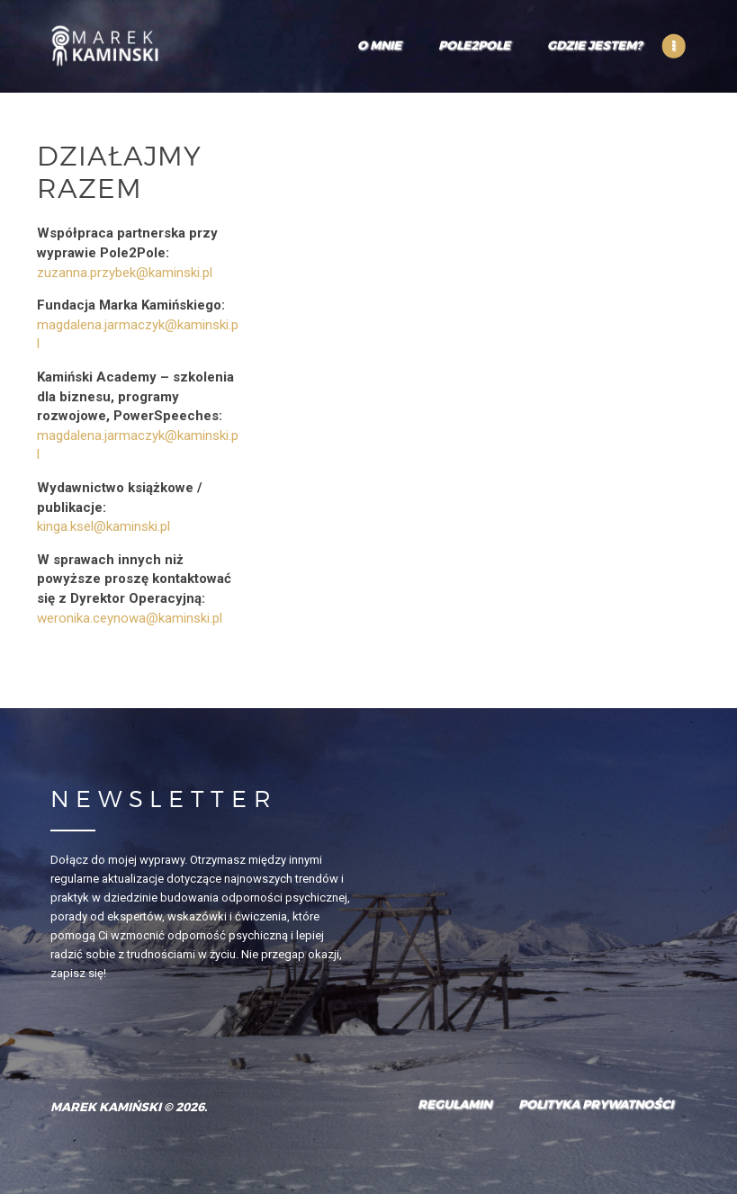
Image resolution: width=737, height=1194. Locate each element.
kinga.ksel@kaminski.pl (103, 526)
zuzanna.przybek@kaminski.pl (124, 273)
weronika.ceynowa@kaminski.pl (129, 618)
